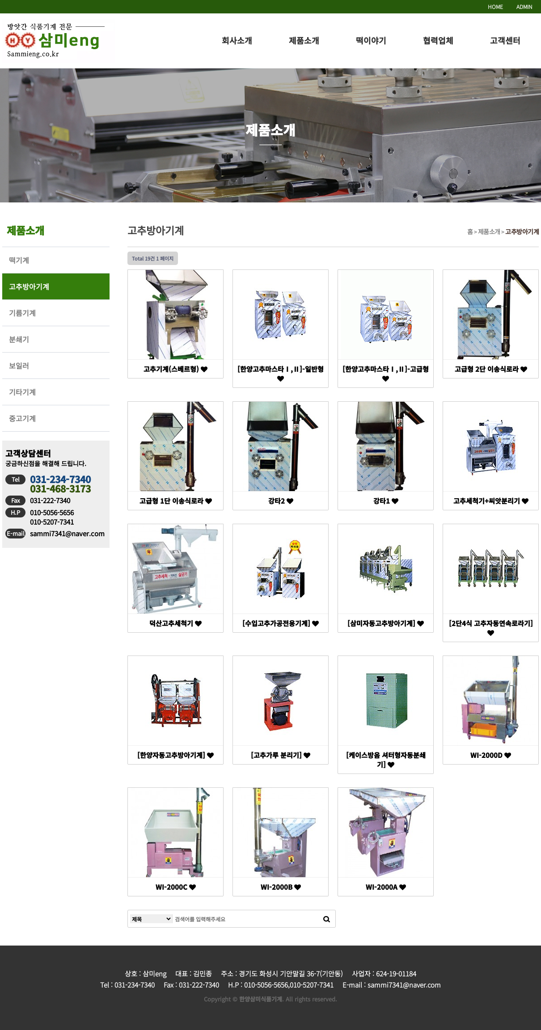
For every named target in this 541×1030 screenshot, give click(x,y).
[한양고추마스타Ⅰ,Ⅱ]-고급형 (385, 373)
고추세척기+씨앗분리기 (490, 500)
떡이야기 (371, 40)
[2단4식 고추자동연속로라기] (491, 627)
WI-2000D (490, 755)
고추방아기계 (522, 231)
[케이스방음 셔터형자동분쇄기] (386, 759)
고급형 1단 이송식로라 (175, 500)
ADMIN (524, 6)
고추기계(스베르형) (175, 369)
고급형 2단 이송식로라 (491, 369)
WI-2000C (176, 886)
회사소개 (237, 40)
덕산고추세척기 (175, 623)
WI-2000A (386, 886)
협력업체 (438, 40)
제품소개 (304, 40)
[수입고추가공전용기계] (280, 623)
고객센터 (505, 40)
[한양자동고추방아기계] (175, 755)
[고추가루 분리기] (280, 755)
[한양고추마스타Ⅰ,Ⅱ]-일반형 (280, 373)
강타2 (280, 500)
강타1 (385, 500)
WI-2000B (281, 886)
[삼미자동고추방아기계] (385, 623)
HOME (495, 6)
